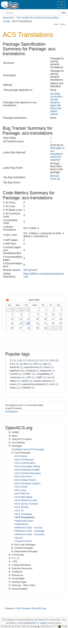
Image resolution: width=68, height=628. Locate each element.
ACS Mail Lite (22, 493)
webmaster (30, 623)
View (55, 24)
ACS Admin (21, 456)
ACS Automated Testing (27, 466)
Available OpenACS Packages (28, 449)
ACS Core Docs (23, 476)
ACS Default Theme (25, 480)
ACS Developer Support (27, 483)
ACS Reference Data (26, 500)
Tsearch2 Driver (23, 541)
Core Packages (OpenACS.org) (31, 608)
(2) (35, 360)
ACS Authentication (25, 463)
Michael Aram (54, 177)
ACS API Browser (24, 459)
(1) (14, 360)
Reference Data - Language (29, 530)
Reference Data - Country (28, 527)
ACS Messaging (23, 497)
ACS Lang (20, 490)
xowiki (6, 21)
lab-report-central (56, 111)
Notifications (21, 524)
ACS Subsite (22, 507)
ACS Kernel (21, 486)
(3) (56, 360)
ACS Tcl (19, 510)
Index (62, 24)
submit (43, 623)
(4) (17, 363)
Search (19, 537)
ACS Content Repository (28, 473)
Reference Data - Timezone (29, 534)
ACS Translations (25, 517)
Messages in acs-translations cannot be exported (57, 154)
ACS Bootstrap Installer (27, 469)
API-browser (30, 269)
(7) (19, 380)
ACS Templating (23, 514)
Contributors (11, 411)
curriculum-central (56, 98)
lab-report (55, 107)
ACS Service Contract (26, 503)
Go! (64, 12)
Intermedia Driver (24, 520)
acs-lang (55, 93)
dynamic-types (55, 104)
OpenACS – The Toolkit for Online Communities (30, 17)
